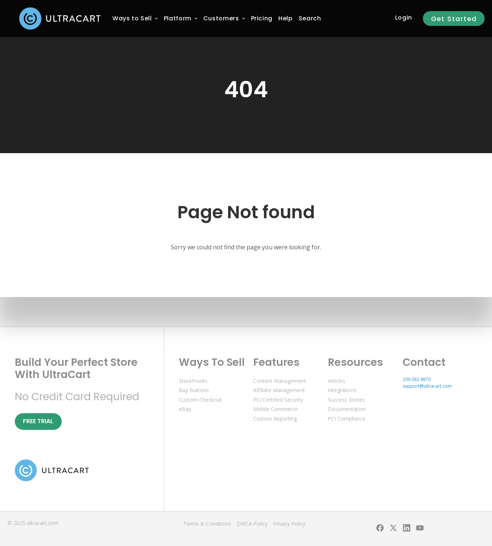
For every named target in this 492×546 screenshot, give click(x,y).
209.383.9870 (417, 379)
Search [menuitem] (310, 18)
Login (403, 17)
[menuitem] (132, 18)
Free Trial (38, 421)
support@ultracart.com (427, 386)
